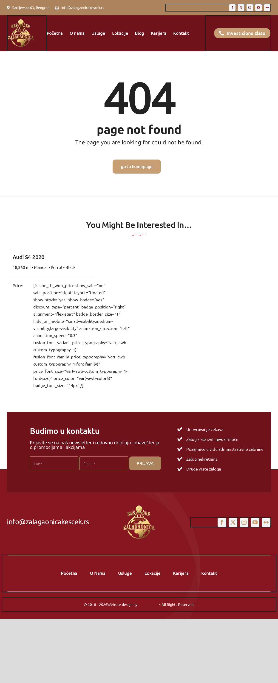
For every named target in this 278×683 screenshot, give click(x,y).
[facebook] (232, 7)
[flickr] (267, 7)
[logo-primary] (21, 19)
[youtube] (258, 7)
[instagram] (250, 7)
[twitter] (241, 7)
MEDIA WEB (148, 604)
